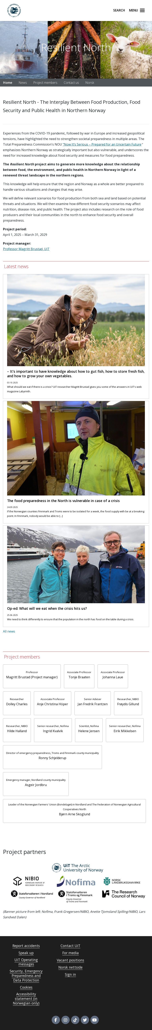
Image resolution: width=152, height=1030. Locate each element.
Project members (45, 82)
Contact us (71, 82)
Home (7, 82)
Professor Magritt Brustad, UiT (26, 249)
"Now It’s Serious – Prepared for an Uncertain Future (102, 144)
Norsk (89, 82)
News (23, 82)
